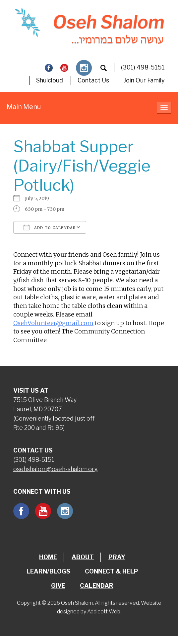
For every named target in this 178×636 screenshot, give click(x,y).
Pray (116, 557)
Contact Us (93, 80)
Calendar (96, 585)
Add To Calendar (50, 227)
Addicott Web (103, 611)
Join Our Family (144, 80)
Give (58, 585)
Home (48, 557)
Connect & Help (111, 571)
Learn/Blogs (48, 571)
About (83, 557)
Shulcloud (49, 80)
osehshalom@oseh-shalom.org (55, 468)
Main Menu (24, 107)
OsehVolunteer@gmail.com (53, 323)
